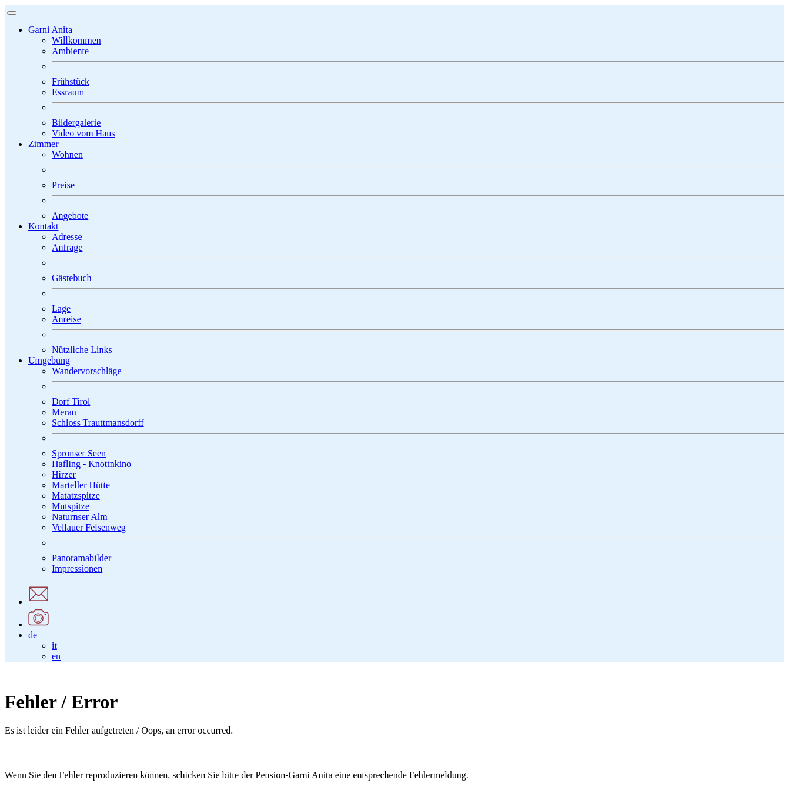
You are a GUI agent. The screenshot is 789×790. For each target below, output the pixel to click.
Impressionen (77, 569)
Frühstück (70, 81)
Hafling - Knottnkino (91, 464)
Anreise (66, 319)
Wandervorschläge (87, 371)
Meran (64, 412)
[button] (50, 30)
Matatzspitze (76, 496)
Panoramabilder (81, 558)
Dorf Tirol (71, 401)
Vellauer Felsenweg (89, 527)
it (54, 646)
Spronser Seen (79, 453)
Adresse (67, 237)
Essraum (68, 92)
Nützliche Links (82, 350)
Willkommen (76, 40)
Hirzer (64, 474)
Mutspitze (70, 506)
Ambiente (70, 51)
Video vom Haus (83, 133)
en (56, 656)
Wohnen (67, 154)
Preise (63, 185)
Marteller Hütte (81, 485)
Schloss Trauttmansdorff (98, 423)
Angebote (70, 216)
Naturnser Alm (80, 517)
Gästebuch (72, 278)
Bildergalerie (76, 123)
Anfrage (67, 247)
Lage (61, 309)
